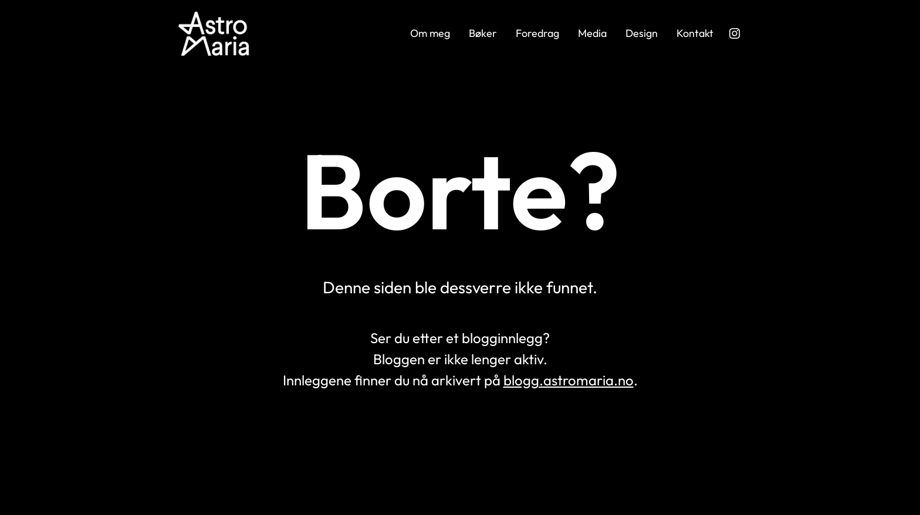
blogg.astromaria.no (568, 380)
